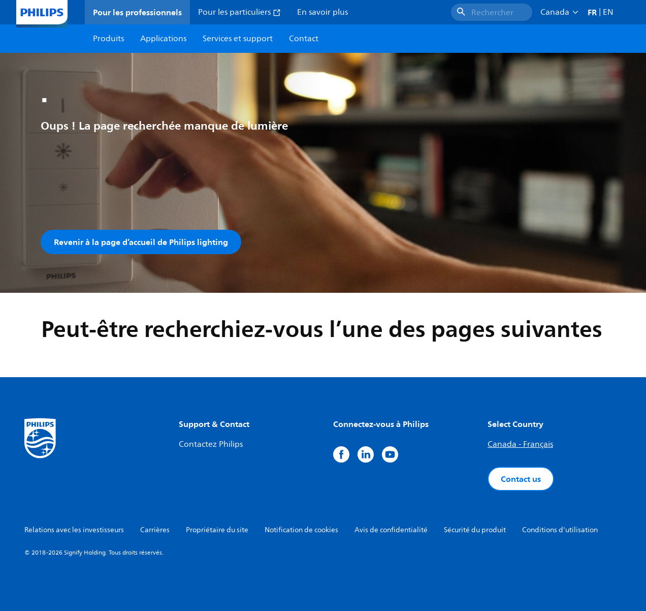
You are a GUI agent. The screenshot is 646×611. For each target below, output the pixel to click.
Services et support (238, 38)
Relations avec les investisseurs (74, 530)
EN (608, 12)
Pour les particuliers (239, 12)
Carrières (155, 530)
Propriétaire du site (217, 530)
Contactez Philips (211, 444)
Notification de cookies (301, 530)
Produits (108, 38)
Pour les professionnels (137, 12)
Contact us (521, 479)
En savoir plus (322, 12)
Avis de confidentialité (391, 530)
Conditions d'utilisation (560, 530)
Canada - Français (520, 444)
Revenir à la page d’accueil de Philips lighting (141, 242)
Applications (163, 38)
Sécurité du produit (475, 530)
